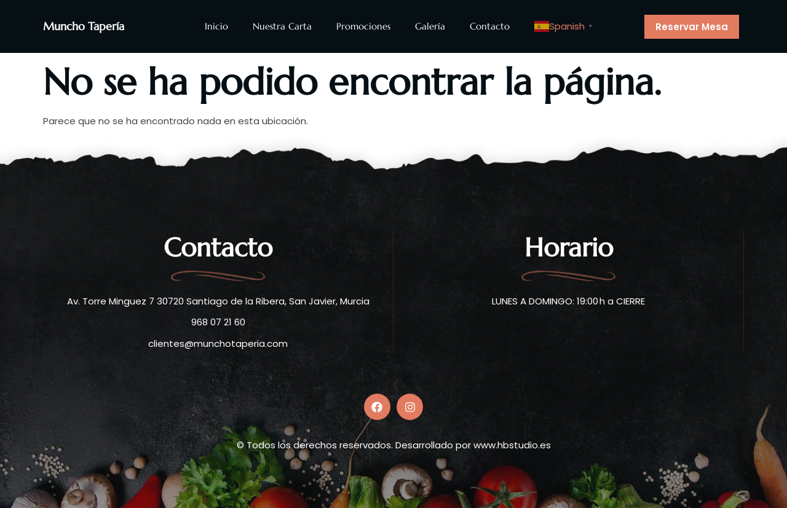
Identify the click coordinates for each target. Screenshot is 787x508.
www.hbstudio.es (512, 442)
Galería (430, 26)
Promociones (363, 26)
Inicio (216, 26)
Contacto (490, 26)
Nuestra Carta (282, 26)
